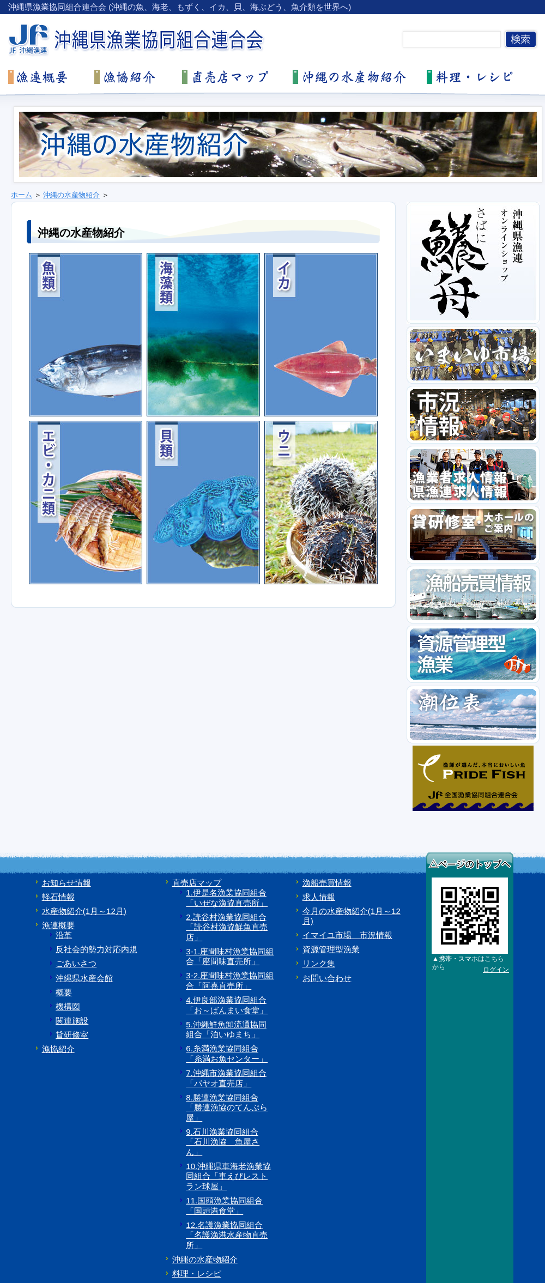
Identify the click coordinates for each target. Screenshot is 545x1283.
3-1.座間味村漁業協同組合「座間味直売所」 (230, 956)
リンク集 (318, 963)
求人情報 (318, 896)
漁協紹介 (58, 1049)
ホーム (21, 195)
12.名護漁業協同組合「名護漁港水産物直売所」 (227, 1235)
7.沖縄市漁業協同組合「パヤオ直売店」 (226, 1078)
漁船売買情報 (327, 882)
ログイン (496, 969)
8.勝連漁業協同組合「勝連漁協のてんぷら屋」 (227, 1107)
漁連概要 (58, 925)
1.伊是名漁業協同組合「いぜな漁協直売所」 (227, 897)
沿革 (64, 935)
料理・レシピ (196, 1273)
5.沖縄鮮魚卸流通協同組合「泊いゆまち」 (226, 1029)
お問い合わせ (327, 978)
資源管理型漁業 (331, 949)
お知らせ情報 (66, 882)
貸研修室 (72, 1034)
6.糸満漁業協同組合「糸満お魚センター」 (227, 1053)
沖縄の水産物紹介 (71, 195)
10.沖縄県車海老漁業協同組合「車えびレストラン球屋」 (228, 1176)
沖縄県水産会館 (84, 978)
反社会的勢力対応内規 (96, 949)
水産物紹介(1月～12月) (84, 911)
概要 (64, 992)
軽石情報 (58, 896)
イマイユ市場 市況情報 (347, 935)
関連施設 (72, 1020)
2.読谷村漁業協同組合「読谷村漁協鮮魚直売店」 (227, 927)
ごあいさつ (76, 963)
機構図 (68, 1006)
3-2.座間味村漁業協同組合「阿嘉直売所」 (230, 980)
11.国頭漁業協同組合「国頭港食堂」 (224, 1205)
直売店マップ (196, 882)
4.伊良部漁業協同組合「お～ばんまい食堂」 (227, 1005)
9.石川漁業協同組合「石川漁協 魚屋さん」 (222, 1142)
